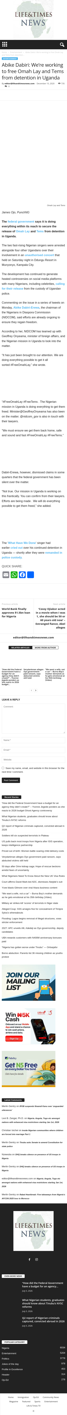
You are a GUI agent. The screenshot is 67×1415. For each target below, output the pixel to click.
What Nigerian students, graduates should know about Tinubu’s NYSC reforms (30, 818)
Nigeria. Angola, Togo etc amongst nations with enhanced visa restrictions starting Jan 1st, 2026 (32, 1182)
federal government (20, 221)
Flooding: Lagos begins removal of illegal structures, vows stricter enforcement (31, 920)
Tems (40, 231)
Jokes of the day (10, 1364)
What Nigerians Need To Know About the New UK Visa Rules (33, 876)
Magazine (13, 1401)
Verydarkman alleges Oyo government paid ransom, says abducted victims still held (33, 673)
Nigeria (5, 1348)
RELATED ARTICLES (20, 647)
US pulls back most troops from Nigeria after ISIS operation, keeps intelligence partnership (32, 843)
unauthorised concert (39, 255)
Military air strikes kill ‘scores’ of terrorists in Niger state (30, 903)
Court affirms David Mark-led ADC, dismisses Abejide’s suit (32, 881)
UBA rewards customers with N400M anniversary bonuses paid (32, 939)
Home (4, 52)
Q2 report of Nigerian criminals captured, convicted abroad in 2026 (33, 828)
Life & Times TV (33, 1405)
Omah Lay (23, 231)
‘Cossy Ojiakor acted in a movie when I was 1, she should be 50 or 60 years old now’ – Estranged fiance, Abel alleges (50, 618)
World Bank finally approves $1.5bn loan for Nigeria (16, 612)
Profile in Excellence (12, 1369)
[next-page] (36, 690)
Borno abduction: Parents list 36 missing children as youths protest (32, 955)
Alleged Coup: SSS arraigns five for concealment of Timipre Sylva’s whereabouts (32, 911)
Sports (37, 1401)
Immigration (23, 1397)
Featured (26, 1401)
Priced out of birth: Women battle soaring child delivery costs (33, 851)
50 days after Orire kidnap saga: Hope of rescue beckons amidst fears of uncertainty (31, 868)
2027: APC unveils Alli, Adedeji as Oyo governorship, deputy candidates (33, 930)
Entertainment (16, 52)
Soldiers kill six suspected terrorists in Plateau (25, 835)
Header (5, 1374)
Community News (51, 1397)
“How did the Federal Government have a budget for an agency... (42, 1284)
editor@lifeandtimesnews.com (19, 83)
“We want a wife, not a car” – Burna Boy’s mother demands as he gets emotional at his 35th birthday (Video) (55, 674)
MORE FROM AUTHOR (45, 647)
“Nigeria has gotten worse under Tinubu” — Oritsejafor (30, 947)
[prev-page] (31, 690)
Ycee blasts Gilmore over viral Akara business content (29, 887)
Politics (5, 1358)
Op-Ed (5, 1380)
